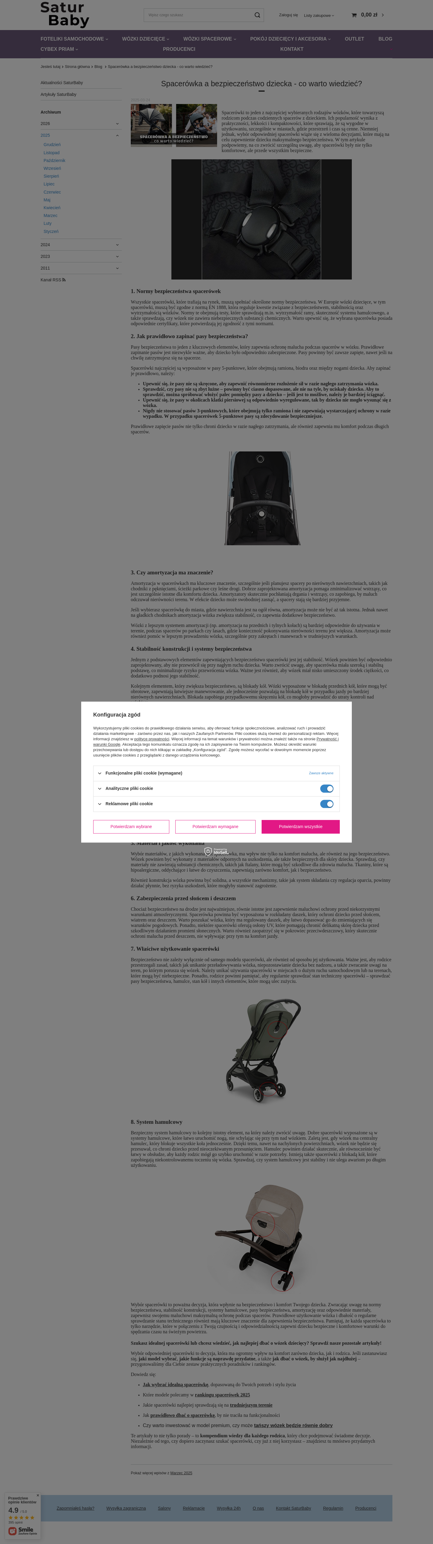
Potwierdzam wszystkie (301, 826)
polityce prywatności (151, 739)
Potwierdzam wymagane (215, 826)
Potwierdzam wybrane (131, 826)
